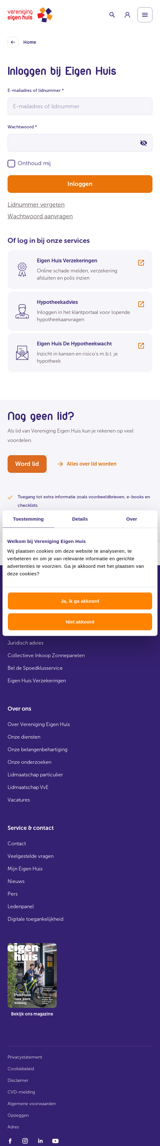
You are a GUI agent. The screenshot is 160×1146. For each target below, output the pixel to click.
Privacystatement (25, 1057)
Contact (17, 844)
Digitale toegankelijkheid (35, 919)
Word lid (27, 463)
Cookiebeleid (21, 1068)
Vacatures (19, 800)
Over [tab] (131, 518)
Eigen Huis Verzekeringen (37, 681)
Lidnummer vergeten (36, 204)
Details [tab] (80, 518)
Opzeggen (18, 1115)
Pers (13, 894)
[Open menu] (144, 14)
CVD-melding (21, 1092)
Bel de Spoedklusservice (35, 668)
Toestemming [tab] (28, 518)
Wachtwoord (22, 127)
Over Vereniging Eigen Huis (39, 724)
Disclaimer (18, 1080)
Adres (13, 1127)
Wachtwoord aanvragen (40, 216)
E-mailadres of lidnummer (36, 90)
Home (22, 42)
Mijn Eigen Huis (25, 869)
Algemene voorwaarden (32, 1103)
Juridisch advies (25, 643)
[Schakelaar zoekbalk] (112, 14)
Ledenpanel (21, 906)
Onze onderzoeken (29, 762)
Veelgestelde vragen (31, 856)
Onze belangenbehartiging (37, 749)
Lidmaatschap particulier (35, 775)
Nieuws (16, 881)
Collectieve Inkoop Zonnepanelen (46, 655)
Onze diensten (24, 737)
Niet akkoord (80, 621)
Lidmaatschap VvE (28, 787)
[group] (127, 14)
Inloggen (80, 183)
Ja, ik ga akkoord (80, 601)
